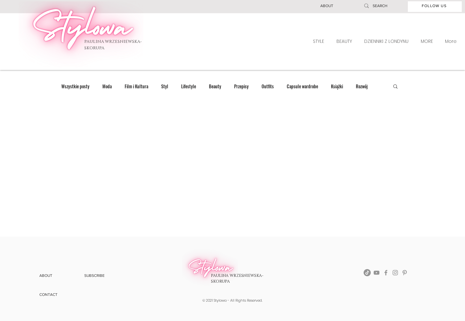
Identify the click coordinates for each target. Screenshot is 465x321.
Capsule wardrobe (302, 86)
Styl (164, 86)
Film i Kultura (136, 86)
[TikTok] (367, 272)
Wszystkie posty (75, 86)
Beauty (215, 86)
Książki (337, 86)
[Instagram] (395, 272)
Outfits (268, 86)
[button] (327, 6)
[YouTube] (376, 272)
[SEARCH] (383, 6)
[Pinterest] (404, 272)
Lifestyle (188, 86)
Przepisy (241, 86)
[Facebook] (385, 272)
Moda (107, 86)
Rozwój (362, 86)
